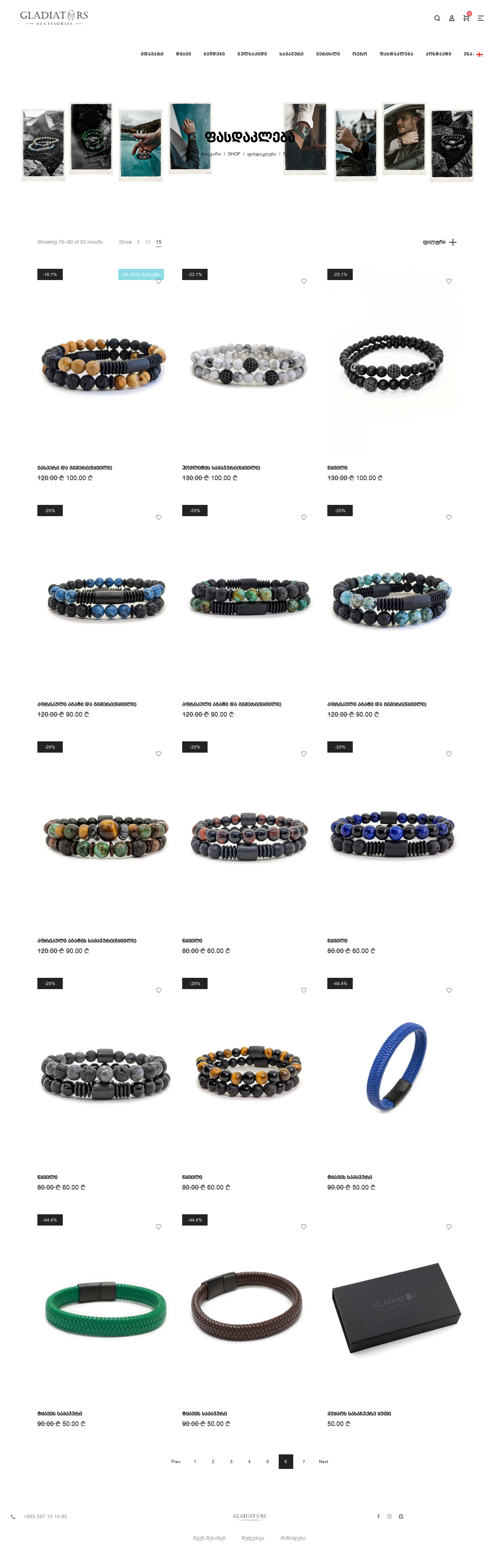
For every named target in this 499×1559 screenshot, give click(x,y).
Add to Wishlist (158, 281)
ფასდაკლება (261, 154)
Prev (175, 1462)
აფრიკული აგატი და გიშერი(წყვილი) (86, 704)
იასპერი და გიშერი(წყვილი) (74, 468)
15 (158, 242)
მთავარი (211, 154)
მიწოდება (293, 1538)
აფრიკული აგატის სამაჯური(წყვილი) (86, 941)
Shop (234, 154)
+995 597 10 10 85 (45, 1516)
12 (148, 242)
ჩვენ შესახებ (209, 1538)
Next (323, 1462)
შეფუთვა (253, 1538)
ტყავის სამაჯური (349, 1177)
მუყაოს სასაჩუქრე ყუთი (359, 1414)
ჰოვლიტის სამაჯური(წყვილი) (221, 468)
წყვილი (337, 468)
